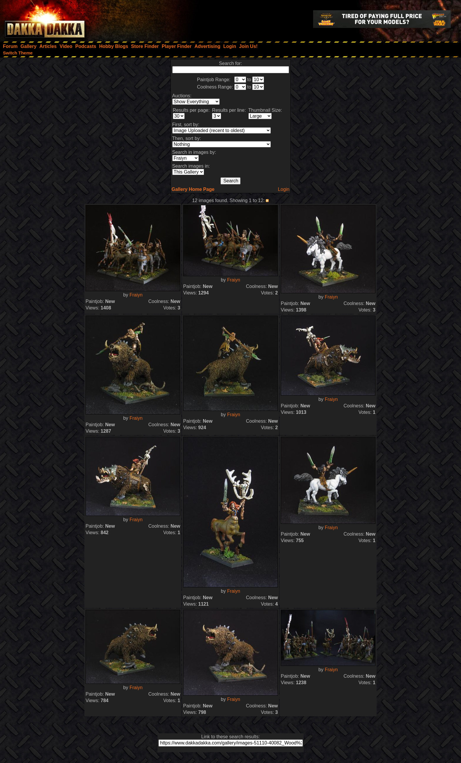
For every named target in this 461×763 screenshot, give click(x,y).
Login (283, 189)
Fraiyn (135, 294)
